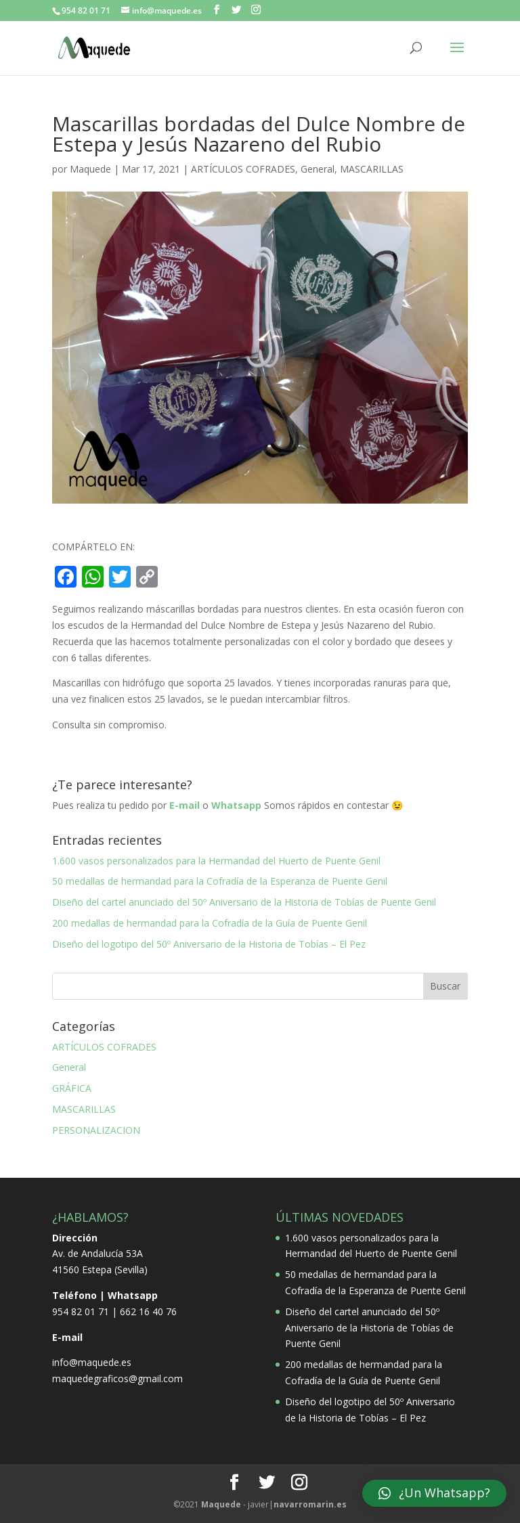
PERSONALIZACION (96, 1130)
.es (310, 1504)
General (317, 168)
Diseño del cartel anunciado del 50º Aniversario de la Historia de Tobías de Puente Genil (244, 902)
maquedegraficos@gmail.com (117, 1378)
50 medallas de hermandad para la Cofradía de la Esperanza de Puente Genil (219, 881)
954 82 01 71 (80, 1311)
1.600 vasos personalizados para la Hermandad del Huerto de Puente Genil (216, 860)
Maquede (90, 168)
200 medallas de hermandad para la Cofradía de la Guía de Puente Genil (209, 923)
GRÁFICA (71, 1088)
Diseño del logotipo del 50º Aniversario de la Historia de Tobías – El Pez (209, 943)
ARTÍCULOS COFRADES (243, 168)
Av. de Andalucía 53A (97, 1253)
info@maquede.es (91, 1362)
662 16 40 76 (148, 1311)
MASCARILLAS (372, 168)
